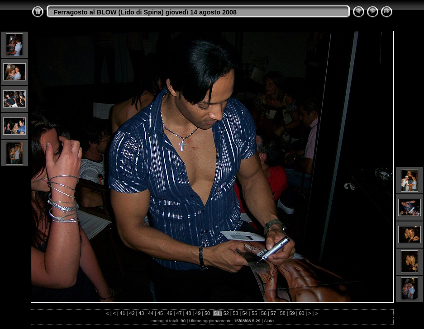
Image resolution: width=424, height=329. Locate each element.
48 (188, 313)
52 (226, 313)
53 (236, 313)
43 (141, 313)
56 (264, 313)
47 (179, 313)
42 (132, 313)
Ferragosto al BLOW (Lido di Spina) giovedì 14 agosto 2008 (145, 12)
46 (170, 313)
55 (254, 313)
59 (292, 313)
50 (207, 313)
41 (123, 313)
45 (160, 313)
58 (283, 313)
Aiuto (269, 320)
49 (198, 313)
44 (151, 313)
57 (273, 313)
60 (301, 313)
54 (245, 313)
